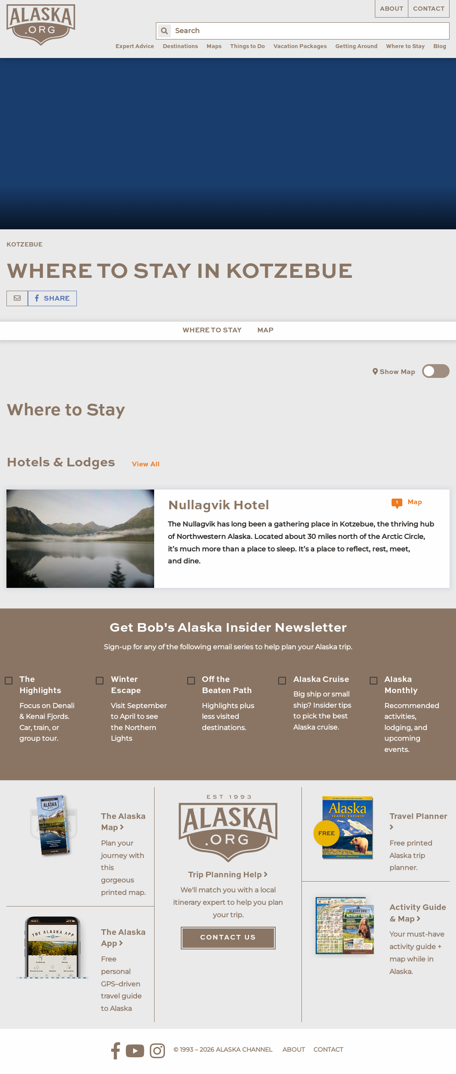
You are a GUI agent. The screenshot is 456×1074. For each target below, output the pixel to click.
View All (146, 464)
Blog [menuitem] (439, 46)
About (391, 9)
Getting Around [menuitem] (356, 46)
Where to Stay (212, 330)
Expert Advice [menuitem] (135, 46)
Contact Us (228, 937)
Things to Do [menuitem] (247, 46)
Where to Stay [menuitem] (405, 46)
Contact (428, 9)
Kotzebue (24, 245)
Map (265, 330)
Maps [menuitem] (214, 46)
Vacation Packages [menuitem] (300, 46)
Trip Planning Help (228, 875)
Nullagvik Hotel (218, 505)
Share (52, 298)
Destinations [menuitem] (180, 46)
